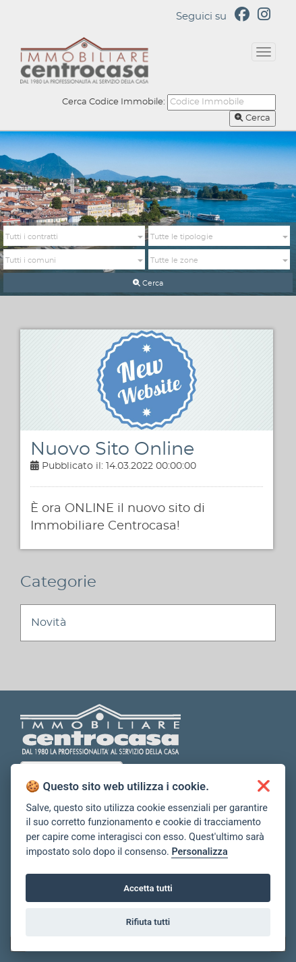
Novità (48, 622)
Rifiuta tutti (148, 922)
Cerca (252, 118)
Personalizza (199, 852)
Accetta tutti (148, 888)
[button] (74, 237)
